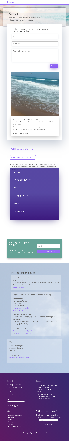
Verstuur (54, 66)
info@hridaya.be (22, 211)
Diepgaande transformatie (46, 396)
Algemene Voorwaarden (37, 433)
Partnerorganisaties (15, 426)
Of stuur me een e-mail (22, 157)
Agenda (10, 420)
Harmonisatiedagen (44, 387)
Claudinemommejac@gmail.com (24, 331)
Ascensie (11, 417)
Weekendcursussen (43, 392)
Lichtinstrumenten (43, 399)
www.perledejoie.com (16, 360)
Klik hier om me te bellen (23, 149)
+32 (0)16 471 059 (15, 385)
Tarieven (11, 424)
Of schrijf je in (14, 406)
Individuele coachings (44, 394)
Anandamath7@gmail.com (22, 308)
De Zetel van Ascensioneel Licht (47, 385)
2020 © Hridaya (24, 433)
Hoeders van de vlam (15, 415)
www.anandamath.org (20, 310)
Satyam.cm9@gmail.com (23, 333)
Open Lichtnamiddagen (45, 390)
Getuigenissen (13, 422)
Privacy (48, 433)
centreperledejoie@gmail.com (19, 358)
